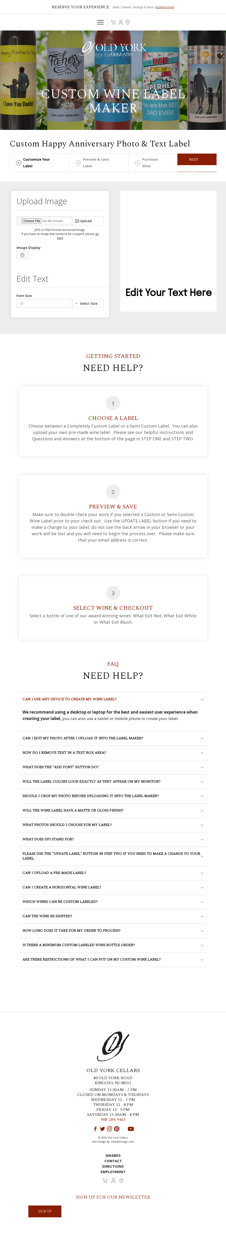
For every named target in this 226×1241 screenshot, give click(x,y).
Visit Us (127, 22)
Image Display (29, 248)
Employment (113, 1171)
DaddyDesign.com (122, 1141)
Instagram (110, 1129)
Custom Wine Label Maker (113, 101)
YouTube (131, 1129)
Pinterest (117, 1129)
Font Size (24, 296)
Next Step (193, 161)
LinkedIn (124, 1129)
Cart (113, 22)
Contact (113, 1160)
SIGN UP (45, 1211)
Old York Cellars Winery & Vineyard (113, 48)
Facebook (95, 1129)
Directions (113, 1166)
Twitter (102, 1129)
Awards (113, 1155)
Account (120, 22)
